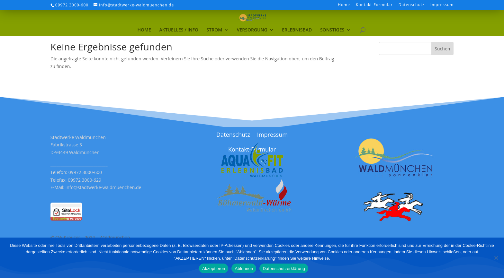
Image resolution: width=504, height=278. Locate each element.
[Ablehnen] (496, 258)
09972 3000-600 (71, 5)
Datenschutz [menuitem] (412, 5)
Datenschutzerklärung (284, 268)
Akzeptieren (213, 268)
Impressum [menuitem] (442, 5)
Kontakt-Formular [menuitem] (374, 5)
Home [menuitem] (344, 5)
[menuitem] (144, 19)
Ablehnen (244, 268)
